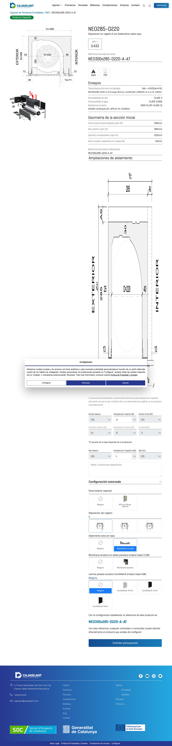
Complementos (109, 5)
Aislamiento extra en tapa (102, 535)
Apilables (125, 695)
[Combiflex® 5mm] (100, 600)
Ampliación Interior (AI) (124, 414)
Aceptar (126, 383)
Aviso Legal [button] (54, 743)
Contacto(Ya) (144, 427)
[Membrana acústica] (125, 561)
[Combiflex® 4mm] (150, 584)
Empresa (124, 5)
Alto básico (93, 450)
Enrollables (126, 690)
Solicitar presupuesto (125, 642)
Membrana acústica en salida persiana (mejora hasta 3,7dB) (119, 555)
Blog (65, 713)
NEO (48, 12)
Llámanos (161, 5)
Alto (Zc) (142, 450)
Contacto (135, 5)
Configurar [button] (115, 743)
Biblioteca (95, 5)
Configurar (46, 383)
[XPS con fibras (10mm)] (125, 498)
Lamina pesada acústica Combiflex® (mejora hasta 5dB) (117, 574)
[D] (150, 526)
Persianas (83, 5)
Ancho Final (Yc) (146, 414)
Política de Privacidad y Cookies (124, 375)
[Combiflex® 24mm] (125, 584)
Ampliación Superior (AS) (125, 450)
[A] (100, 526)
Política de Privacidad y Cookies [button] (74, 743)
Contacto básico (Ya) (97, 427)
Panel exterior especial (100, 490)
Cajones (56, 5)
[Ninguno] (100, 498)
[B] (125, 526)
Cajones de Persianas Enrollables (26, 12)
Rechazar (86, 383)
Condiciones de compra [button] (99, 743)
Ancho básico (95, 414)
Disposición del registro (100, 513)
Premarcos (70, 5)
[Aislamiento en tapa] (125, 542)
